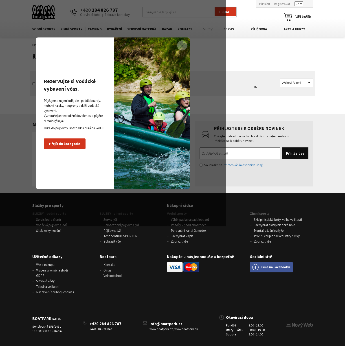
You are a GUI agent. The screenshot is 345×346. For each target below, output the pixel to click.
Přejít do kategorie (105, 201)
